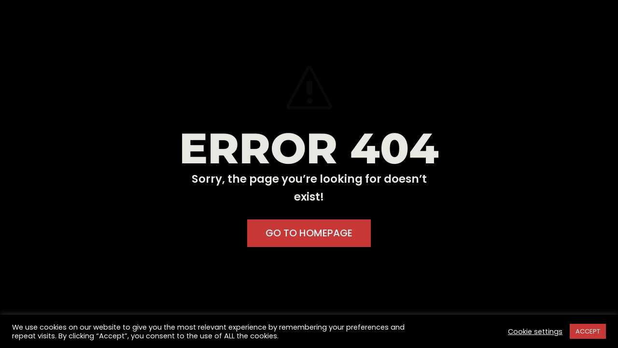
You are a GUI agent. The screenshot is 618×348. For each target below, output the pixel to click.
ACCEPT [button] (588, 331)
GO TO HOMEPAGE (309, 233)
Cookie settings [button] (535, 331)
